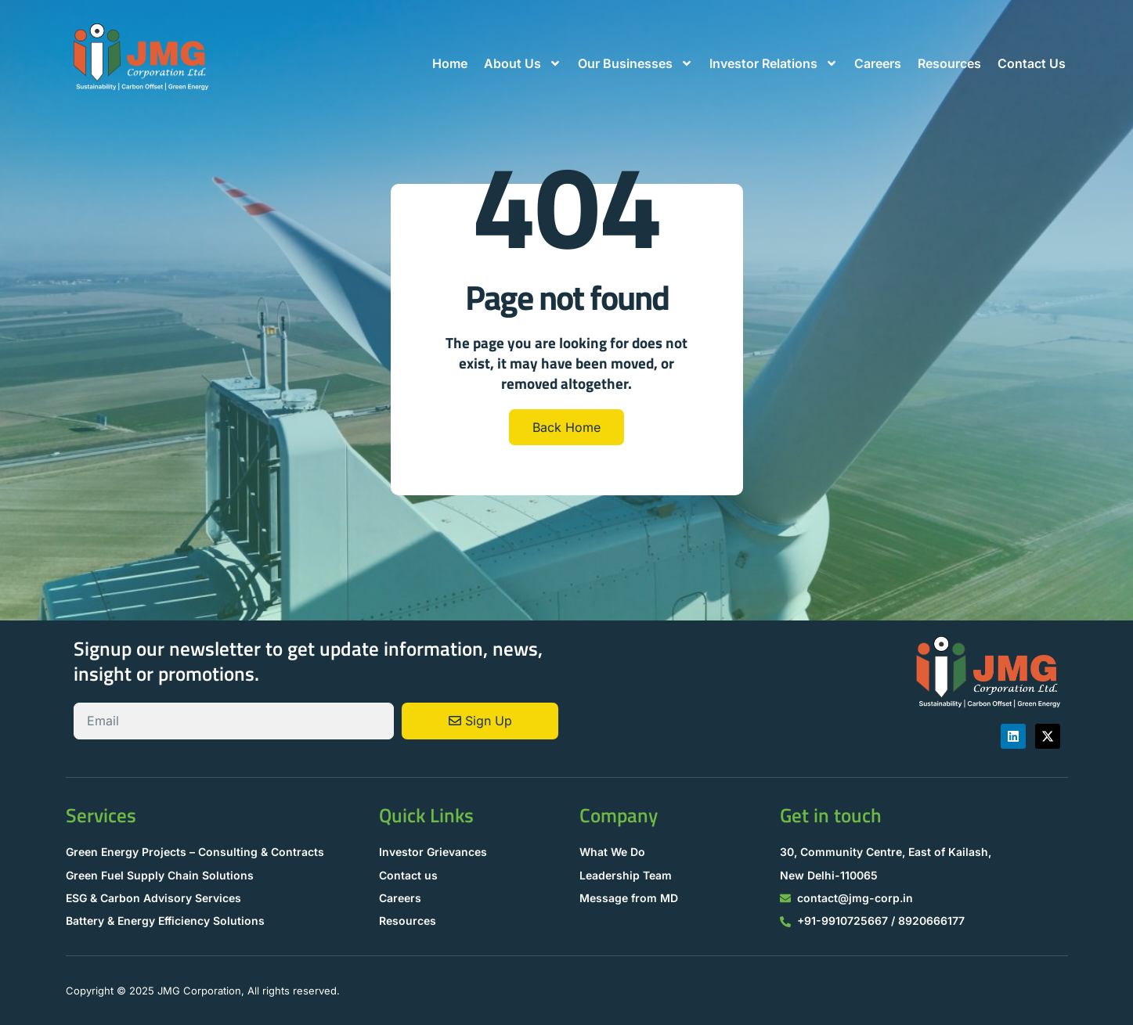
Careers (877, 63)
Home (449, 63)
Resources (949, 63)
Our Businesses (635, 63)
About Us (522, 63)
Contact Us (1032, 63)
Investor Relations (773, 63)
